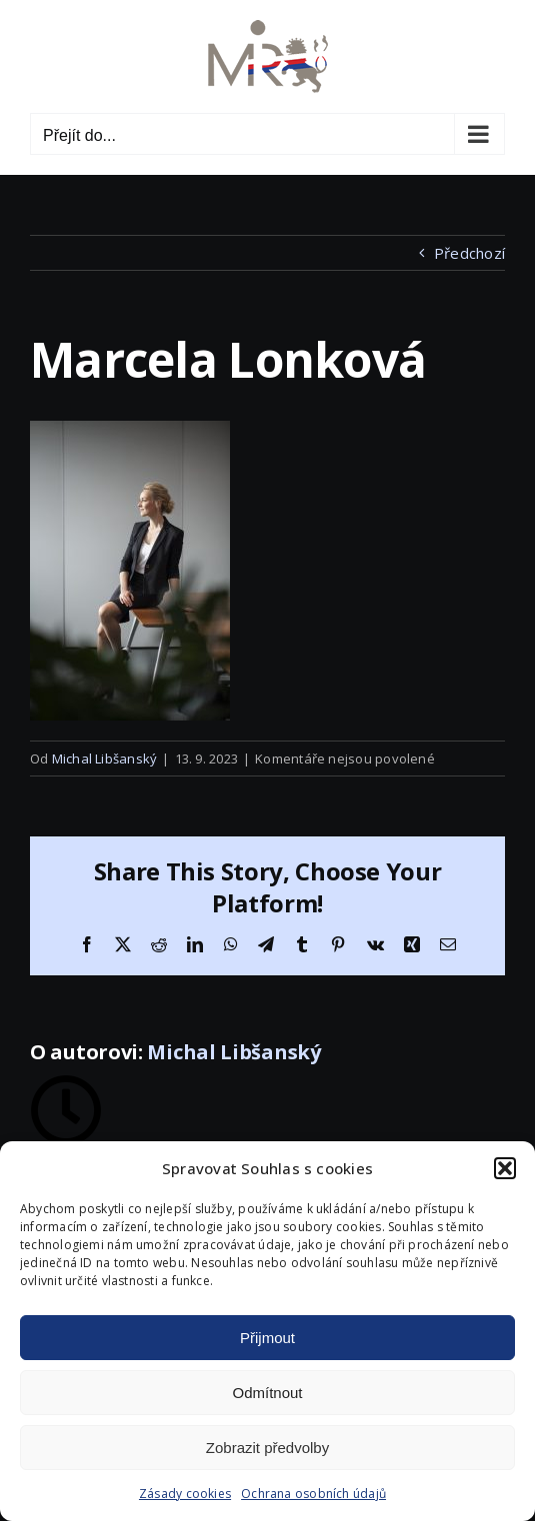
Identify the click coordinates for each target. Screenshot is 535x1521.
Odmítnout (267, 1392)
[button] (505, 1168)
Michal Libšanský (105, 758)
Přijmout (267, 1337)
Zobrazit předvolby (267, 1447)
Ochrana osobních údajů (313, 1493)
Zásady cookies (185, 1493)
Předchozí (469, 253)
